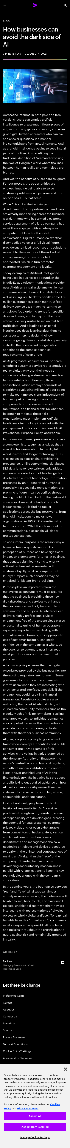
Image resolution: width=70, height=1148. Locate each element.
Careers (8, 1002)
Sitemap (8, 1030)
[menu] (4, 5)
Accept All (35, 1116)
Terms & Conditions (15, 1044)
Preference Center (14, 995)
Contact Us (10, 1016)
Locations (9, 1023)
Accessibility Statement (17, 1058)
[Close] (65, 1069)
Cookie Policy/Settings (17, 1051)
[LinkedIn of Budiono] (62, 962)
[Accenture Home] (35, 5)
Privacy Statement (14, 1037)
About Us (8, 1009)
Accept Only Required (35, 1127)
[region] (35, 1106)
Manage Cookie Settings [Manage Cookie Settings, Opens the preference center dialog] (35, 1137)
